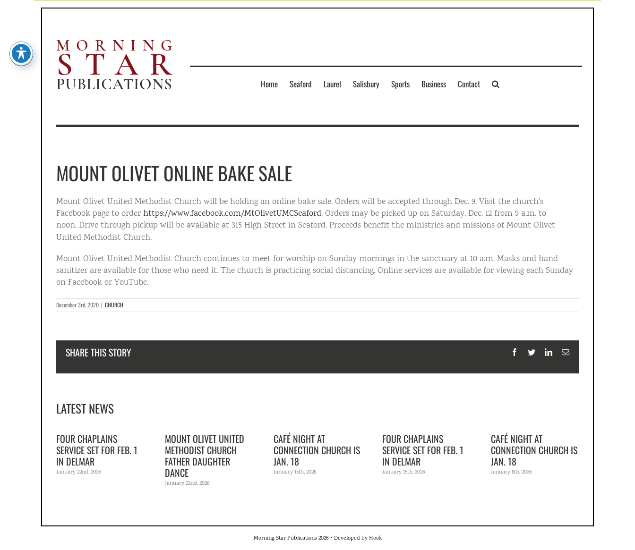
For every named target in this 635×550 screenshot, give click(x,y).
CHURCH (114, 305)
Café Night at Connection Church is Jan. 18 (317, 450)
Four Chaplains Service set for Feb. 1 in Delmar (96, 450)
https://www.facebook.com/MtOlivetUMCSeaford (232, 214)
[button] (495, 83)
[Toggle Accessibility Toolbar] (21, 35)
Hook (375, 538)
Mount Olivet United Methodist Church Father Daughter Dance (204, 456)
